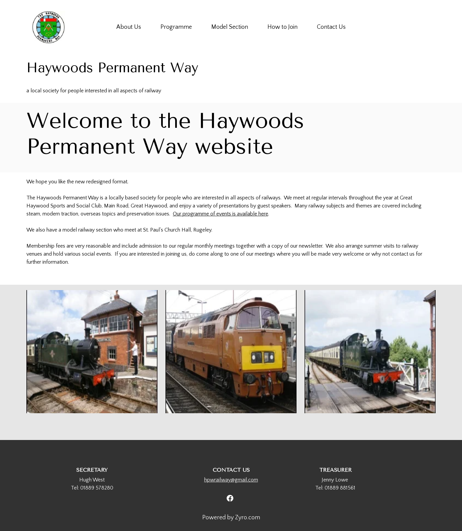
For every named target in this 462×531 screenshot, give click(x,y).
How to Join (282, 27)
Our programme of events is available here (220, 214)
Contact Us (331, 27)
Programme (176, 27)
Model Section (229, 27)
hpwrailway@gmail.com (231, 480)
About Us (128, 27)
